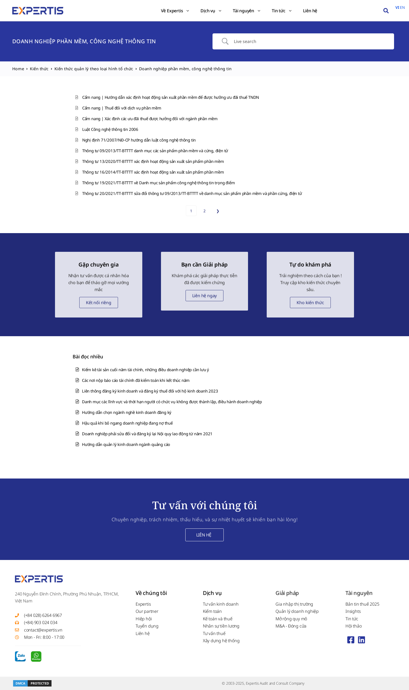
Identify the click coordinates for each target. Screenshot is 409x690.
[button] (386, 10)
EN (402, 7)
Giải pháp (287, 593)
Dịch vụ (211, 10)
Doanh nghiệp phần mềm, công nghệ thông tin (84, 41)
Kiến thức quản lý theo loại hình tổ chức (93, 68)
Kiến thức (39, 68)
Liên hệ (310, 11)
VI (397, 7)
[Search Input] (310, 41)
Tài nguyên (247, 10)
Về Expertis (175, 10)
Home (18, 68)
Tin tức (282, 10)
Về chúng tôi (151, 593)
